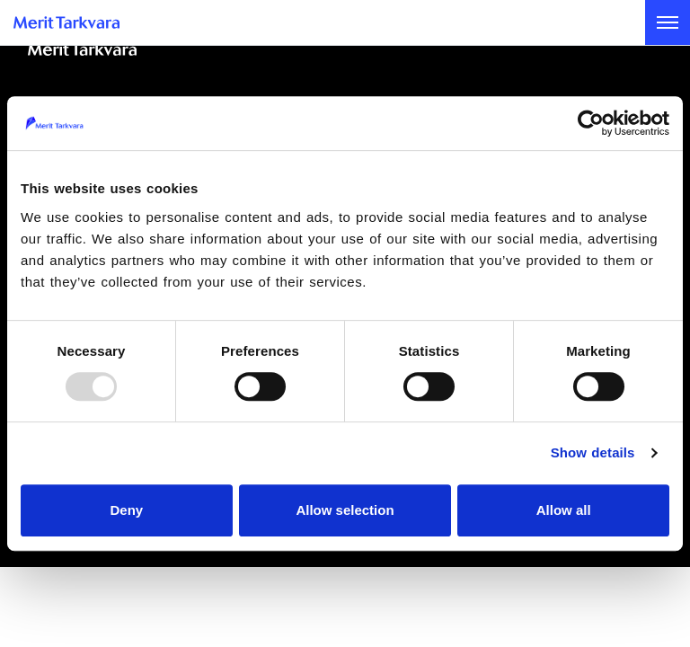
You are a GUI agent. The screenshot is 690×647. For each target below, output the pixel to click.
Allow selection (345, 510)
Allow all (563, 510)
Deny (126, 510)
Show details (593, 452)
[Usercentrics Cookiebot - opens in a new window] (590, 123)
